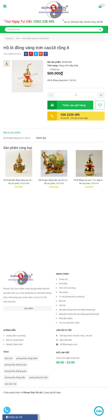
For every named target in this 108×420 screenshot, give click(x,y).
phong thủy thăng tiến (15, 400)
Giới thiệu (63, 306)
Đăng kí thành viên (14, 367)
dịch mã (8, 381)
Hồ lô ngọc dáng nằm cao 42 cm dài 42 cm (57, 203)
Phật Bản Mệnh (66, 341)
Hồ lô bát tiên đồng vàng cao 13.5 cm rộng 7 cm (24, 203)
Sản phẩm (63, 315)
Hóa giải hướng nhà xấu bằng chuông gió (77, 332)
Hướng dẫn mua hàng (15, 358)
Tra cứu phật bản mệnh (69, 345)
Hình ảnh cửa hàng (67, 311)
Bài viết (62, 324)
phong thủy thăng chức (15, 387)
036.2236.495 (66, 362)
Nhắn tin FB (14, 417)
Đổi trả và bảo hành (14, 362)
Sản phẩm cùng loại (17, 170)
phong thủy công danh (26, 381)
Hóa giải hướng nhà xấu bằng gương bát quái (79, 337)
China (10, 54)
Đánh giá (55, 69)
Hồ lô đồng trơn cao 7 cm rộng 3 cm (89, 203)
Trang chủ (63, 302)
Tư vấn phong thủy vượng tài (72, 319)
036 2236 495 (70, 114)
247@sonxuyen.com (69, 367)
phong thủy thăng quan (15, 393)
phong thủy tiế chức (38, 400)
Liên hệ (62, 328)
